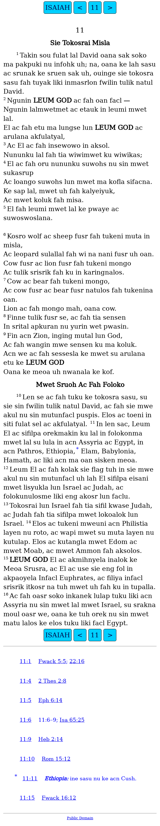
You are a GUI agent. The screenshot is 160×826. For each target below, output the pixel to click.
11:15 (27, 798)
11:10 (27, 759)
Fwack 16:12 (59, 798)
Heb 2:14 (50, 739)
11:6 (25, 720)
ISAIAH (57, 7)
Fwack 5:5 (52, 661)
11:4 (25, 681)
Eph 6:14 (50, 700)
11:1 (25, 661)
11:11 (29, 778)
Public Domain (80, 818)
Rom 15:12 (56, 759)
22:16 (76, 661)
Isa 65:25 (72, 720)
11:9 (25, 739)
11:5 (25, 700)
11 (95, 7)
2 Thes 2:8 (52, 681)
